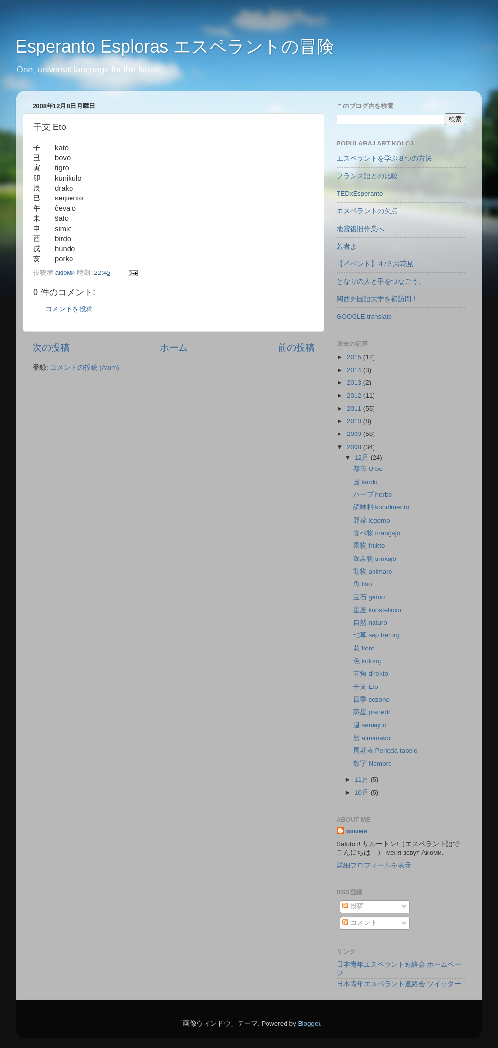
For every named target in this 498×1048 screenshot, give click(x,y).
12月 (363, 457)
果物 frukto (369, 545)
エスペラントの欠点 (367, 211)
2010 (355, 421)
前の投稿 (296, 348)
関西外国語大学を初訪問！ (377, 299)
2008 (355, 447)
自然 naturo (370, 622)
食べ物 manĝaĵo (377, 533)
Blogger (309, 1023)
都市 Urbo (368, 468)
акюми (357, 830)
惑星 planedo (372, 712)
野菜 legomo (371, 520)
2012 (355, 395)
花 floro (363, 648)
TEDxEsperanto (360, 193)
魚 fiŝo (362, 584)
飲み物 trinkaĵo (374, 558)
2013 (355, 382)
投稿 (353, 906)
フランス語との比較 (367, 176)
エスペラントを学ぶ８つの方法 (384, 158)
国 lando (365, 482)
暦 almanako (371, 737)
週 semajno (370, 725)
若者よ (347, 246)
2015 (355, 357)
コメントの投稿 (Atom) (84, 367)
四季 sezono (371, 699)
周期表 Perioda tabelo (385, 750)
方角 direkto (370, 673)
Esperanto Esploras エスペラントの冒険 (175, 46)
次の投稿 (51, 348)
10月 (363, 792)
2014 (355, 370)
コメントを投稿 (69, 309)
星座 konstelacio (377, 610)
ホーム (174, 348)
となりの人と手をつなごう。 (381, 281)
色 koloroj (367, 661)
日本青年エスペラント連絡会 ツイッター (399, 984)
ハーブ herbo (372, 494)
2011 (355, 408)
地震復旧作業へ (360, 229)
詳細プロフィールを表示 (374, 865)
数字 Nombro (372, 763)
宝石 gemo (369, 597)
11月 (363, 779)
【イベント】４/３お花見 (375, 264)
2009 (355, 433)
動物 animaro (372, 571)
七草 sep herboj (376, 635)
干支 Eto (365, 686)
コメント (359, 922)
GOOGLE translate (364, 316)
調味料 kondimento (381, 507)
